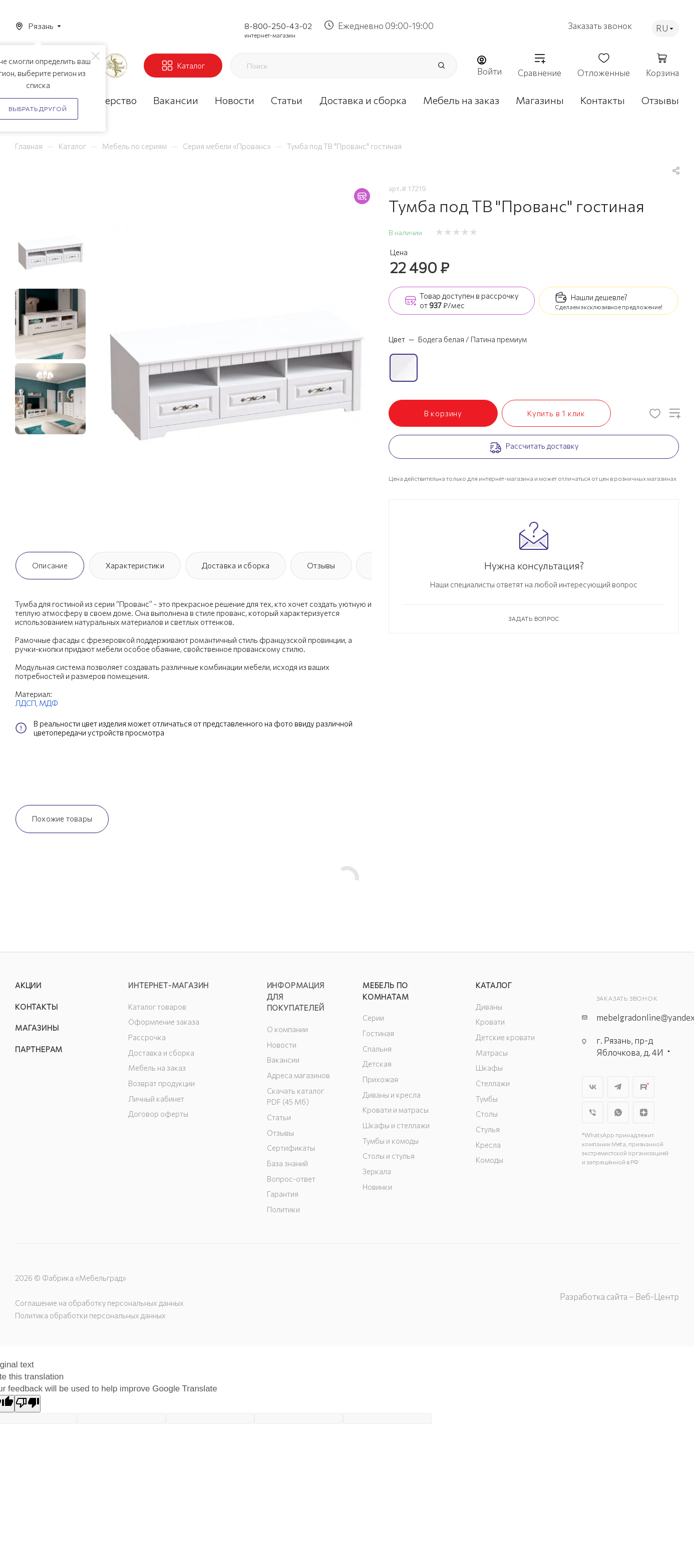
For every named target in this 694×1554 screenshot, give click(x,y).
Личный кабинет (156, 1098)
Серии (373, 1017)
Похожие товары (62, 818)
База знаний (287, 1163)
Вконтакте (592, 1087)
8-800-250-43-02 (278, 26)
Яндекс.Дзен (643, 1112)
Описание (50, 565)
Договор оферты (158, 1113)
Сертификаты (291, 1147)
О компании (287, 1029)
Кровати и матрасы (396, 1109)
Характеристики (135, 565)
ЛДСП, (27, 702)
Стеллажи (493, 1083)
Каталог (494, 985)
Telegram (618, 1087)
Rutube (643, 1087)
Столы (487, 1113)
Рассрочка (147, 1037)
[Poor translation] (28, 1403)
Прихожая (380, 1079)
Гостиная (378, 1033)
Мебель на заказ (157, 1067)
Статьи (279, 1117)
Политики (283, 1209)
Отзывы (321, 565)
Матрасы (492, 1052)
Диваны (489, 1006)
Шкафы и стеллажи (396, 1125)
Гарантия (282, 1193)
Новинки (377, 1186)
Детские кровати (505, 1037)
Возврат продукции (161, 1083)
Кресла (488, 1144)
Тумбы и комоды (391, 1140)
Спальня (377, 1048)
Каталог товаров (157, 1006)
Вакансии (283, 1059)
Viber (592, 1112)
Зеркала (377, 1171)
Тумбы (487, 1098)
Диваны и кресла (392, 1094)
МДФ (48, 702)
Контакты (36, 1006)
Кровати (490, 1021)
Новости (281, 1044)
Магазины (37, 1027)
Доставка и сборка (236, 565)
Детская (377, 1063)
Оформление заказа (163, 1021)
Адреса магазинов (298, 1075)
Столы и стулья (389, 1155)
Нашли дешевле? (599, 297)
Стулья (488, 1129)
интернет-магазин (269, 35)
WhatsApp (618, 1112)
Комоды (489, 1159)
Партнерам (39, 1049)
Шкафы (489, 1067)
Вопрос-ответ (291, 1178)
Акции (28, 985)
